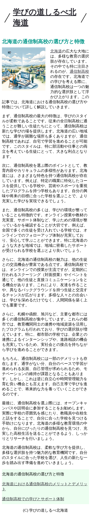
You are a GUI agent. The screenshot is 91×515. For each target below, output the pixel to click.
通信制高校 (79, 71)
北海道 (56, 51)
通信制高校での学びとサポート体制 (33, 499)
